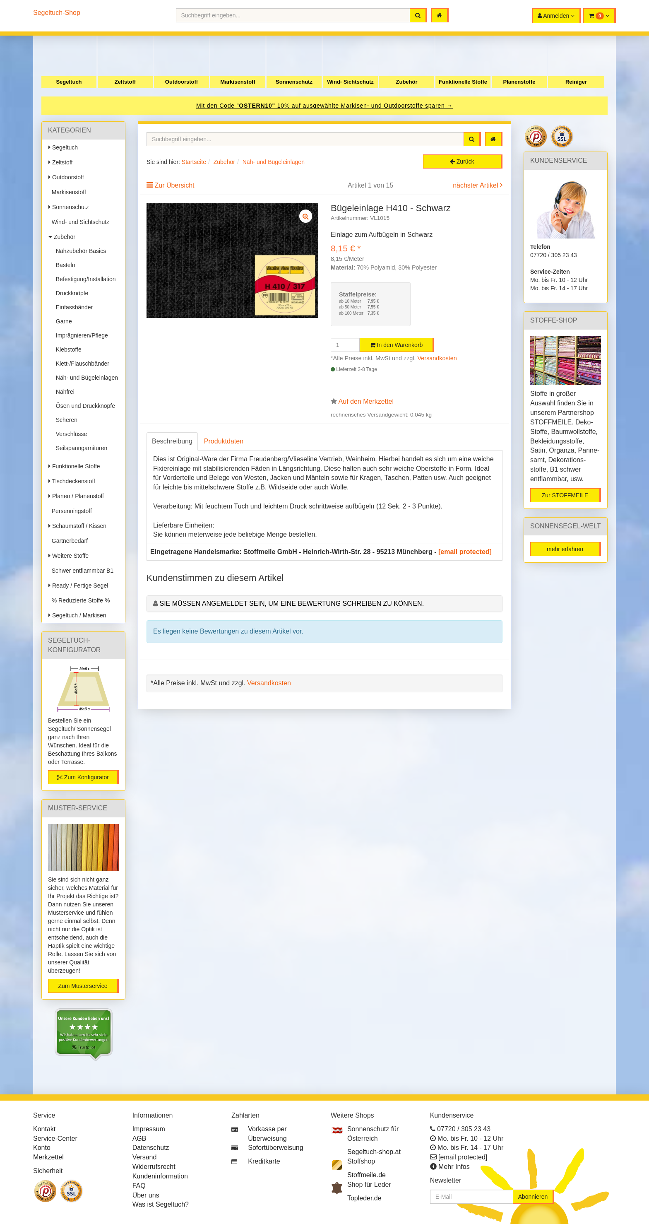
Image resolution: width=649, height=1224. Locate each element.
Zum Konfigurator (83, 777)
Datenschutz (150, 1147)
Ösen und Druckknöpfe (84, 405)
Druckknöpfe (70, 293)
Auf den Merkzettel (366, 401)
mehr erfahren (565, 549)
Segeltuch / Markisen (77, 615)
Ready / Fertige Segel (78, 585)
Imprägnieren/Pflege (80, 335)
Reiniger (576, 82)
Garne (62, 321)
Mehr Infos (454, 1166)
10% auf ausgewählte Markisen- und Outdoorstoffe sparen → (365, 105)
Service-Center (55, 1138)
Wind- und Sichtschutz (78, 222)
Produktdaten (223, 441)
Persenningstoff (70, 511)
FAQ (139, 1185)
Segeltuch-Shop (56, 12)
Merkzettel (48, 1157)
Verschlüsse (70, 434)
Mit (201, 105)
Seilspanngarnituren (80, 448)
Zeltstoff (125, 82)
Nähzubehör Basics (79, 251)
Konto (41, 1147)
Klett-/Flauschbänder (81, 363)
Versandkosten (437, 358)
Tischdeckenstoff (71, 481)
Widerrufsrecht (153, 1166)
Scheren (65, 420)
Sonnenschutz (294, 82)
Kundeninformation (160, 1176)
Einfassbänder (73, 307)
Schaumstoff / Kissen (77, 526)
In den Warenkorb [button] (396, 345)
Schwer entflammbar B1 (80, 570)
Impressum (148, 1128)
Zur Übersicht (174, 185)
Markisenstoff (237, 82)
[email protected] (465, 551)
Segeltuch (69, 82)
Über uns (145, 1195)
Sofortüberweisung (275, 1147)
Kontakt (44, 1128)
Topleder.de (364, 1198)
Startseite (194, 162)
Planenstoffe (519, 82)
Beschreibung (172, 441)
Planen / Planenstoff (76, 496)
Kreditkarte (264, 1161)
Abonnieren (533, 1196)
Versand (144, 1157)
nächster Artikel (476, 185)
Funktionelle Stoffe (463, 82)
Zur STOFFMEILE (565, 495)
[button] (599, 15)
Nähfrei (64, 391)
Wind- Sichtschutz (350, 82)
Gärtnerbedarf (68, 540)
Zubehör (407, 82)
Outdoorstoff (181, 82)
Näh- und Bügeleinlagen (85, 377)
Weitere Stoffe (68, 555)
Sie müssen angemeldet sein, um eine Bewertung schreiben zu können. (291, 603)
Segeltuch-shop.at (374, 1151)
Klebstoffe (67, 349)
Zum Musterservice (82, 986)
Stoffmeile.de (366, 1174)
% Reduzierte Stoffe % (79, 600)
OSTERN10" (258, 105)
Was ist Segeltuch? (160, 1204)
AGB (139, 1138)
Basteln (64, 265)
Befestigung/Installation (84, 279)
